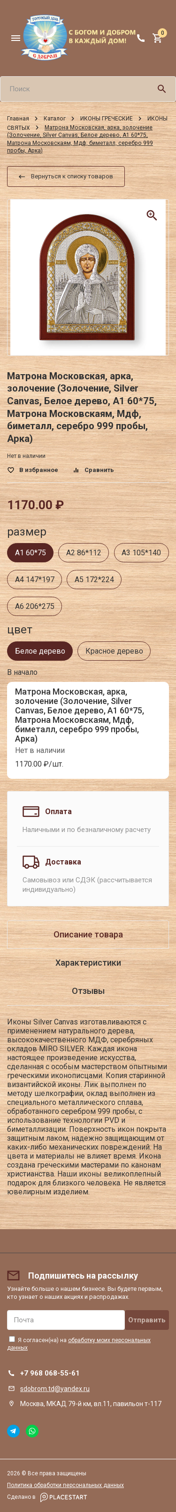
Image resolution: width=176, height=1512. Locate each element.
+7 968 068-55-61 (50, 1373)
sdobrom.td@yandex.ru (55, 1388)
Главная (18, 118)
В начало (22, 672)
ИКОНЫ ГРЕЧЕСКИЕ (106, 118)
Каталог (55, 118)
